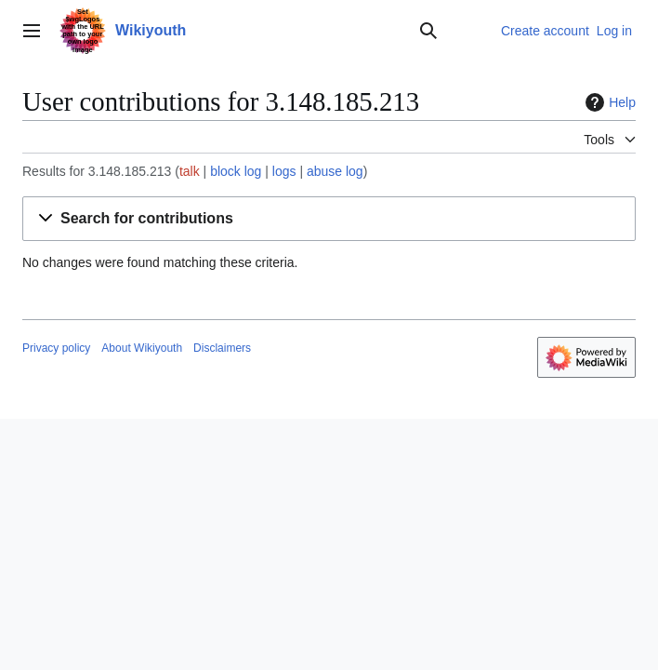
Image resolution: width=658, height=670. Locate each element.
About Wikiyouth (141, 348)
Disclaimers (222, 348)
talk (189, 171)
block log (235, 171)
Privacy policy (56, 348)
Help (608, 102)
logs (284, 171)
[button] (329, 219)
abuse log (335, 171)
